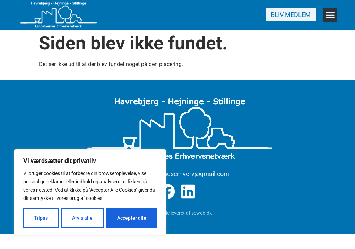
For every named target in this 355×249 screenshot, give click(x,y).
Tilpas (41, 218)
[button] (330, 15)
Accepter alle (131, 218)
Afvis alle (82, 218)
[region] (90, 192)
